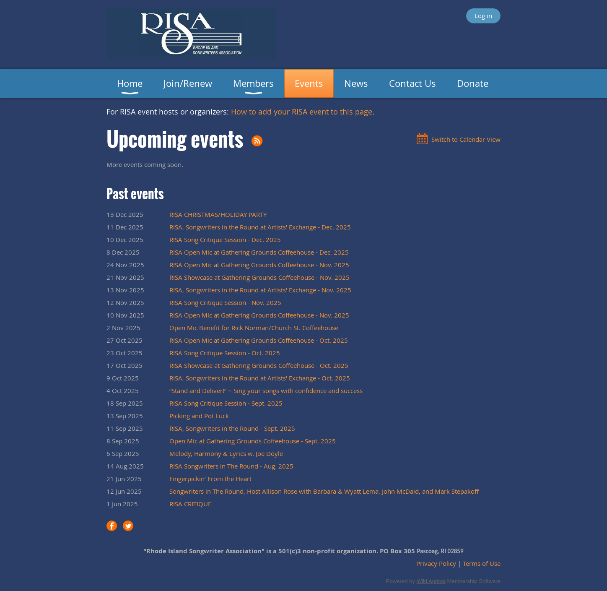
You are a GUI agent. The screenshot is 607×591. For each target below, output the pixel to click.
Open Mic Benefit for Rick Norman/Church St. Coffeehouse (253, 327)
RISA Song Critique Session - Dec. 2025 (225, 239)
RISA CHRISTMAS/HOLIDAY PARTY (218, 214)
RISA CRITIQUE (190, 504)
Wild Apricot (431, 581)
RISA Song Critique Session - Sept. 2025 (226, 403)
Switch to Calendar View (466, 139)
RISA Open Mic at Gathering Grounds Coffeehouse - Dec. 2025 (259, 252)
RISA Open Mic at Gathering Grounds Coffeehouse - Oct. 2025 (258, 340)
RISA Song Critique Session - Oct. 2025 (224, 353)
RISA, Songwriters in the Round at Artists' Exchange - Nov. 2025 (260, 290)
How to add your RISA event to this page (301, 112)
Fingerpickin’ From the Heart (210, 478)
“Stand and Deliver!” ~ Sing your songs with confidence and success (266, 390)
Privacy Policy (436, 563)
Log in (483, 15)
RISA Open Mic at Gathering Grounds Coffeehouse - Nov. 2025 (259, 264)
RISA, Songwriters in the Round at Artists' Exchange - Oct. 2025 (259, 378)
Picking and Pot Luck (199, 415)
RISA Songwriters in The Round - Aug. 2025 (231, 466)
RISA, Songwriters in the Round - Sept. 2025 (232, 428)
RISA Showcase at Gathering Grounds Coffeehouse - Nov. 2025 (259, 277)
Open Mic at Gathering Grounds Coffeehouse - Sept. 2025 (252, 441)
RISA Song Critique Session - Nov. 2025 (225, 302)
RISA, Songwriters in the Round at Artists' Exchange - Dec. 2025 (260, 227)
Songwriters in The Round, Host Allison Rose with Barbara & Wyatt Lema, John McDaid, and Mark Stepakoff (324, 491)
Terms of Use (482, 563)
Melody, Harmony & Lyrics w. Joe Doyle (226, 453)
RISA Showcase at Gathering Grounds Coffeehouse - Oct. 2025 (258, 365)
